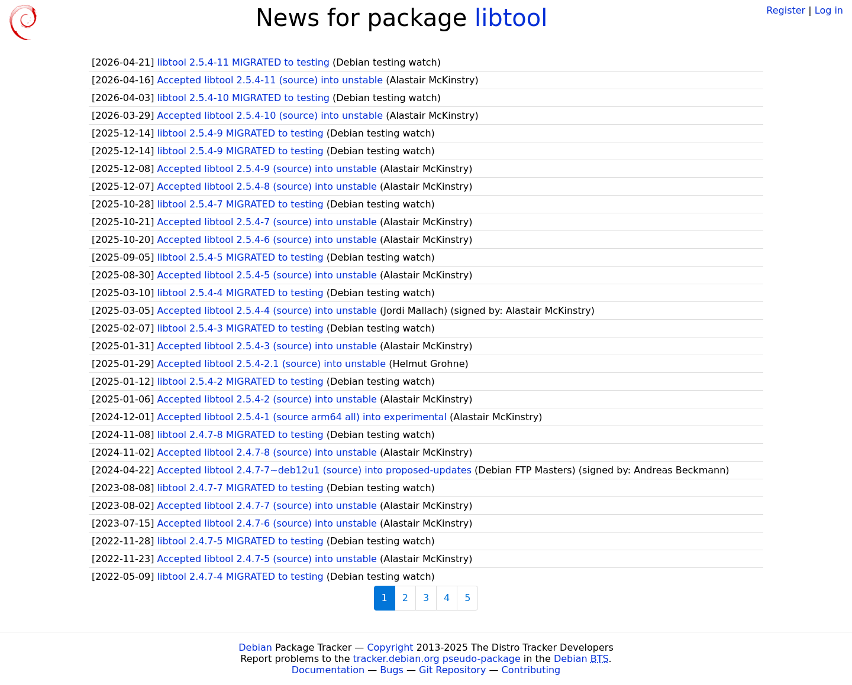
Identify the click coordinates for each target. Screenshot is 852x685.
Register (785, 10)
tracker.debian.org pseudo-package (437, 658)
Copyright (390, 647)
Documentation (328, 670)
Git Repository (452, 670)
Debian (255, 647)
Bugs (392, 670)
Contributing (531, 670)
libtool (511, 17)
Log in (829, 10)
